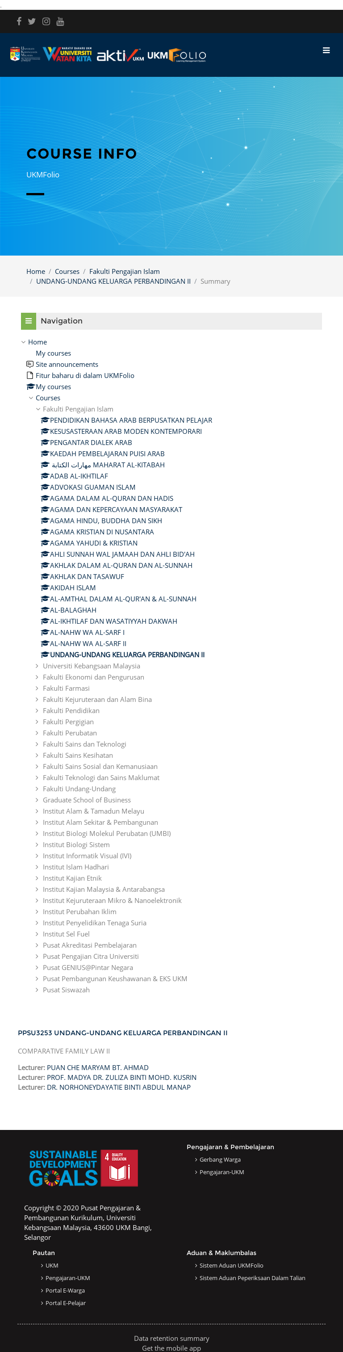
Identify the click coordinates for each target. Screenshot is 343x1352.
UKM (52, 1265)
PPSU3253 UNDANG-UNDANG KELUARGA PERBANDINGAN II (123, 1033)
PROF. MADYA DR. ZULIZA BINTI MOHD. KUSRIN (122, 1077)
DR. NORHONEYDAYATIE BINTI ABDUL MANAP (119, 1087)
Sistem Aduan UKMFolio (232, 1265)
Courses (67, 271)
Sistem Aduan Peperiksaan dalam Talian (252, 1278)
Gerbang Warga (220, 1159)
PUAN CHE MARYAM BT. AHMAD (98, 1067)
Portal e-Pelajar (66, 1303)
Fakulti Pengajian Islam (124, 271)
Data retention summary (171, 1338)
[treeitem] (171, 666)
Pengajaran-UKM (222, 1172)
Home (35, 271)
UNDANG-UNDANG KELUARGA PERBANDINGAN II (113, 281)
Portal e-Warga (65, 1290)
